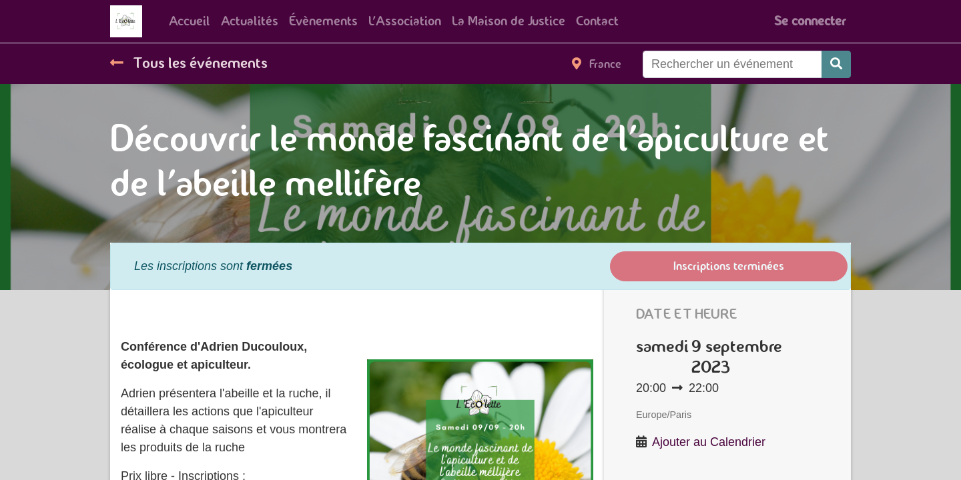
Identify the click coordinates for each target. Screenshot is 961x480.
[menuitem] (190, 21)
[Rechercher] (836, 64)
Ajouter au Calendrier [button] (708, 442)
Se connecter (810, 21)
